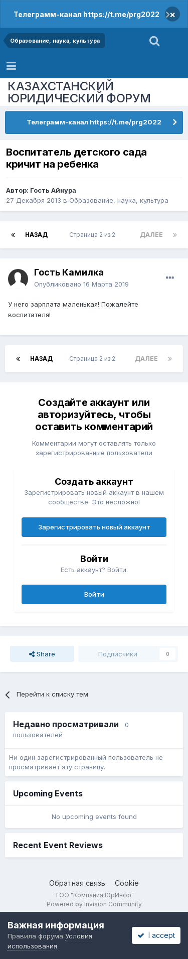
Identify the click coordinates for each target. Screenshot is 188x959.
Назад (36, 234)
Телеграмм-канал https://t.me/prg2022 (86, 14)
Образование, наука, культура (118, 200)
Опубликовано (81, 284)
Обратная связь (77, 883)
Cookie (127, 883)
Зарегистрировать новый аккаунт (94, 527)
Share (42, 653)
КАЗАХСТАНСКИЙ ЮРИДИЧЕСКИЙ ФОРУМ (79, 92)
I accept (156, 935)
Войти (94, 594)
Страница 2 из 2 (93, 234)
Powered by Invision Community (94, 904)
